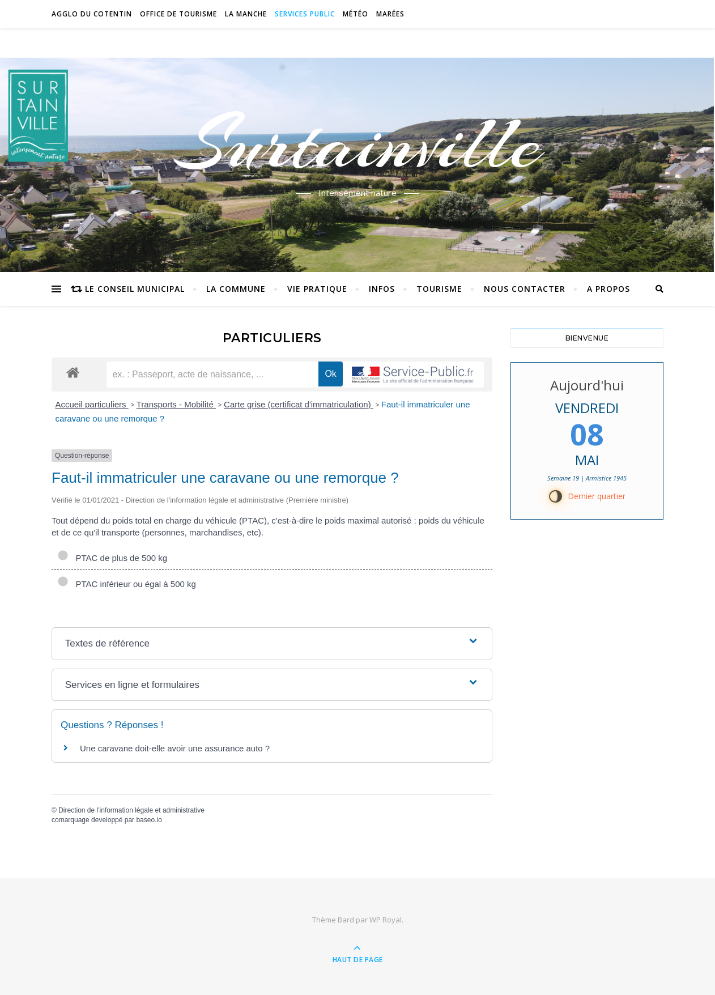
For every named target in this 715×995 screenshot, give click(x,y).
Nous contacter (524, 288)
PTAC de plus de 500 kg (112, 558)
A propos (608, 288)
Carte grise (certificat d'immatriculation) (298, 404)
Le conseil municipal (135, 288)
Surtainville (358, 143)
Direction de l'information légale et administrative (131, 810)
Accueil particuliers (92, 404)
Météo (355, 14)
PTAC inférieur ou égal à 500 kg (126, 584)
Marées (390, 14)
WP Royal (385, 920)
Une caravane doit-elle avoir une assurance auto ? (175, 748)
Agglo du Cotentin (92, 14)
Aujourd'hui (587, 385)
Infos (382, 288)
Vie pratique (317, 288)
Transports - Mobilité (176, 404)
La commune (236, 288)
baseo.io (148, 820)
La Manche (246, 14)
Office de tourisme (178, 14)
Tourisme (439, 288)
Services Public (305, 14)
